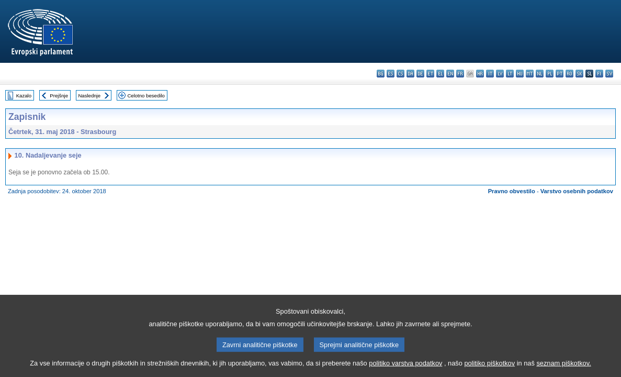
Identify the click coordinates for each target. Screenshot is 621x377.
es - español (390, 73)
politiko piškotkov (489, 370)
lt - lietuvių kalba (510, 73)
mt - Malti (530, 73)
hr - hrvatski (480, 73)
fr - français (460, 73)
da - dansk (410, 73)
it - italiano (490, 73)
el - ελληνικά (440, 73)
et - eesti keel (430, 73)
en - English (450, 73)
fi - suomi (599, 73)
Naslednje (89, 95)
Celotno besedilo (145, 95)
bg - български (381, 73)
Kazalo (23, 95)
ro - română (569, 73)
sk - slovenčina (579, 73)
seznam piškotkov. (563, 370)
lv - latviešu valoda (500, 73)
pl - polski (550, 73)
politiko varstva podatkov (405, 370)
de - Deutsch (420, 73)
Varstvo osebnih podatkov (576, 191)
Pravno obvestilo (511, 191)
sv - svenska (609, 73)
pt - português (559, 73)
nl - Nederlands (540, 73)
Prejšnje (59, 95)
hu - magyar (520, 73)
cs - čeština (400, 73)
